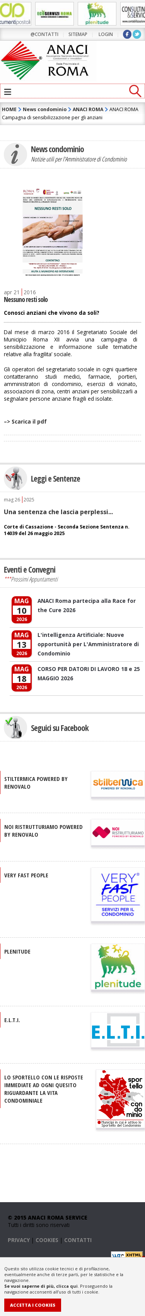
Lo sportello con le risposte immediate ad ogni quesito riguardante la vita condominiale (43, 1088)
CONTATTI (78, 1240)
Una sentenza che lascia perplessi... (58, 512)
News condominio (45, 109)
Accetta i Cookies (32, 1305)
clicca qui (67, 1286)
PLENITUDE (17, 951)
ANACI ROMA (88, 109)
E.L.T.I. (12, 1020)
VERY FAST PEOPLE (26, 875)
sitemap (77, 34)
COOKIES (47, 1240)
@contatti (44, 34)
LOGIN (106, 34)
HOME (9, 109)
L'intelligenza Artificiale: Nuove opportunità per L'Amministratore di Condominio (88, 644)
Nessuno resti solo (26, 299)
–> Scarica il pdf (25, 421)
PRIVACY (19, 1240)
